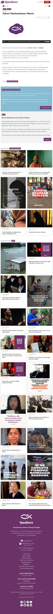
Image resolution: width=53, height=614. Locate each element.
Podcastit (9, 9)
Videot (30, 258)
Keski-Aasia (8, 169)
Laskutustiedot (26, 556)
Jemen (37, 228)
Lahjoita (47, 2)
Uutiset (3, 169)
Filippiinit (7, 228)
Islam (8, 81)
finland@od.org (27, 541)
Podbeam (41, 48)
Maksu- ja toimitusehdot (26, 560)
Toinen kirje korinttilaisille (15, 89)
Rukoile (7, 89)
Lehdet (30, 228)
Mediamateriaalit (26, 562)
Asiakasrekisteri (26, 558)
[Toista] (4, 41)
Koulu (11, 81)
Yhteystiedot (26, 554)
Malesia (4, 9)
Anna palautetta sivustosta (26, 566)
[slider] (24, 41)
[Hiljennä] (45, 41)
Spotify (29, 48)
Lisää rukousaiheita (45, 108)
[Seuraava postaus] (3, 6)
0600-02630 (26, 581)
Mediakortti (26, 564)
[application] (26, 41)
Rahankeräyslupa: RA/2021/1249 (26, 597)
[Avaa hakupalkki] (42, 2)
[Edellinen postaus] (49, 6)
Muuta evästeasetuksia (26, 568)
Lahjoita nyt (47, 139)
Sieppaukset (15, 81)
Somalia (34, 169)
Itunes (34, 48)
